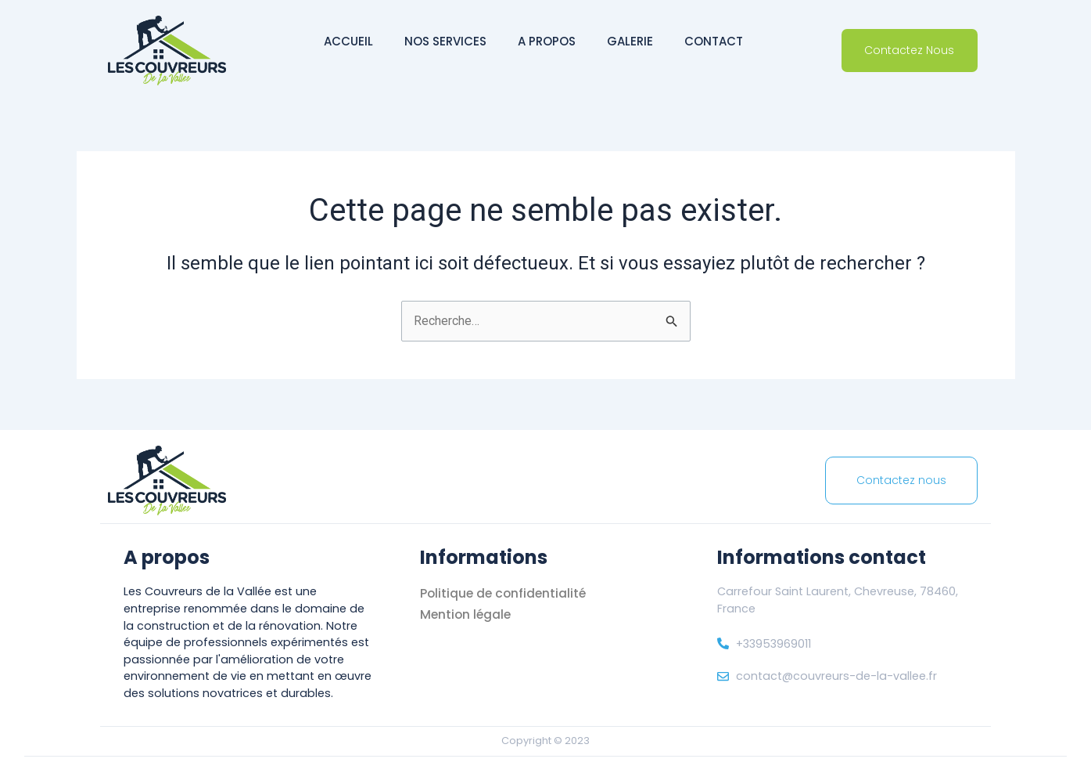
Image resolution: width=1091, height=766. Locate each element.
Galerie (630, 41)
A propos (547, 41)
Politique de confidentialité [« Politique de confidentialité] (505, 593)
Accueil (348, 41)
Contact (713, 41)
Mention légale (467, 614)
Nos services (445, 41)
